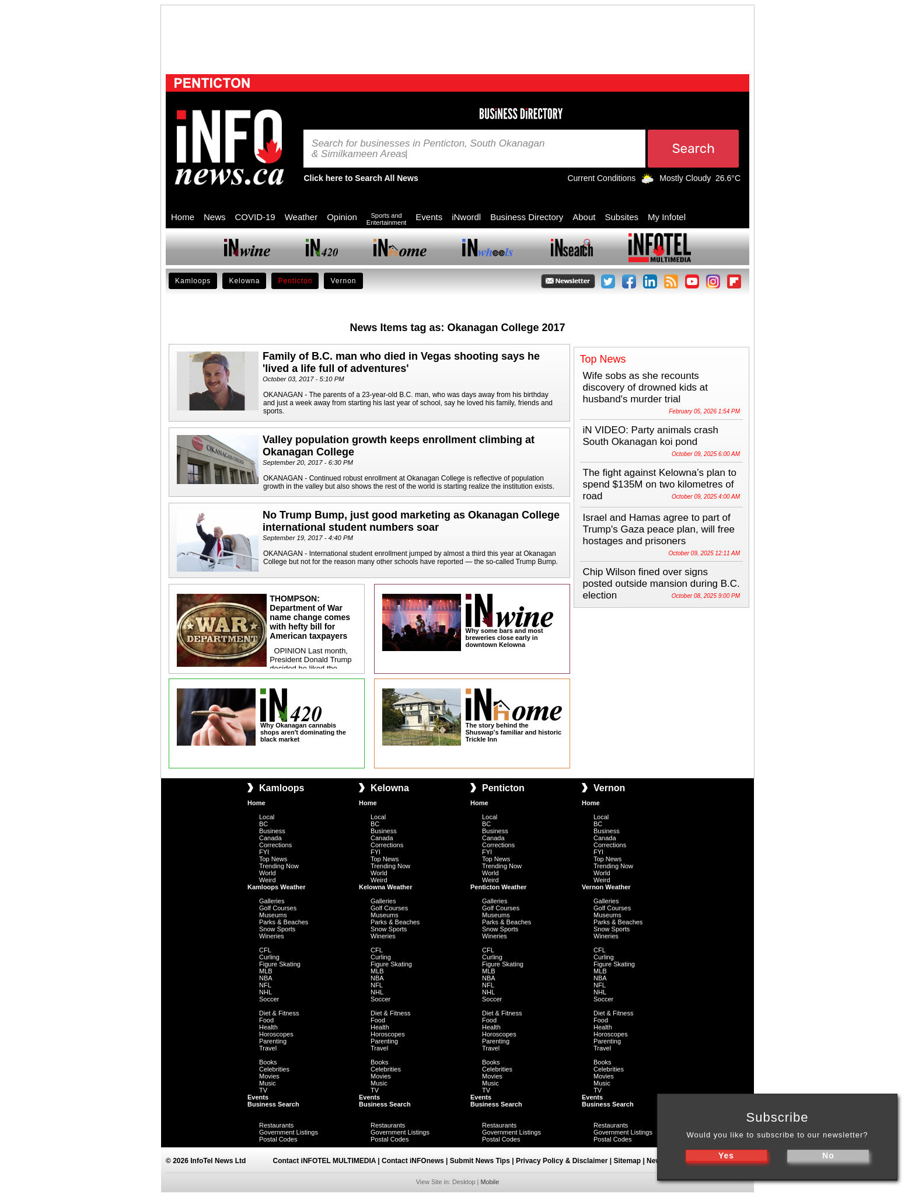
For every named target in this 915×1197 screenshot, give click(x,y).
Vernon (343, 281)
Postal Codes (278, 1139)
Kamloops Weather (276, 886)
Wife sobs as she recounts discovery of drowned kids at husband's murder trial (645, 387)
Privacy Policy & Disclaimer (561, 1161)
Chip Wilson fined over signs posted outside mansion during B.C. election (661, 583)
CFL (265, 950)
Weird (267, 879)
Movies (269, 1076)
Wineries (271, 935)
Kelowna (244, 281)
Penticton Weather (498, 886)
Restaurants (276, 1125)
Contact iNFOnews (413, 1161)
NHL (265, 992)
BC (263, 823)
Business (272, 830)
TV (263, 1090)
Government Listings (288, 1132)
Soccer (269, 999)
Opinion (342, 217)
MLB (266, 971)
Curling (269, 957)
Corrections (275, 844)
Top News (273, 858)
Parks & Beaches (283, 921)
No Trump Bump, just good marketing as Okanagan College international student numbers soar (411, 521)
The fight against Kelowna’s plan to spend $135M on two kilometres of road (659, 484)
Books (268, 1062)
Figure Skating (280, 964)
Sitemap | (630, 1161)
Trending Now (279, 865)
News (215, 217)
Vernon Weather (606, 886)
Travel (268, 1048)
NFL (265, 985)
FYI (264, 851)
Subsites (621, 217)
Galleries (271, 900)
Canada (270, 837)
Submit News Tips (480, 1161)
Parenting (273, 1041)
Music (267, 1083)
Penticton (295, 281)
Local (266, 816)
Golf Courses (277, 907)
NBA (266, 978)
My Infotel (667, 217)
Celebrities (274, 1069)
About (583, 217)
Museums (273, 914)
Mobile (489, 1181)
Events (428, 217)
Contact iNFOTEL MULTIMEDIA (324, 1161)
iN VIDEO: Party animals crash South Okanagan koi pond (650, 435)
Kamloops (193, 281)
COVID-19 (255, 217)
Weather (301, 217)
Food (266, 1020)
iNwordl (466, 217)
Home (182, 217)
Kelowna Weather (386, 886)
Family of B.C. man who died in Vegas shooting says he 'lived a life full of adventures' (401, 362)
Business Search (273, 1104)
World (267, 872)
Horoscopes (276, 1034)
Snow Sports (277, 928)
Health (268, 1027)
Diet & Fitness (279, 1013)
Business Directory (526, 217)
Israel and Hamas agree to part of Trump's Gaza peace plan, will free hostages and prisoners (659, 529)
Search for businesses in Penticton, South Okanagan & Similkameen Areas (428, 148)
